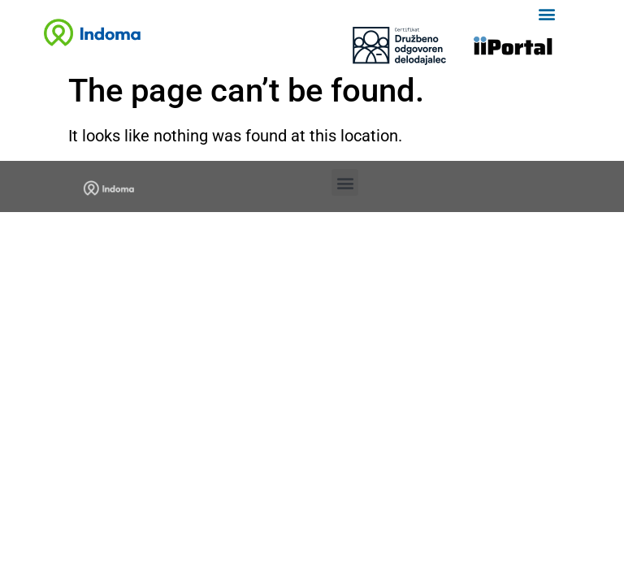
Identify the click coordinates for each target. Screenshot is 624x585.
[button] (546, 13)
